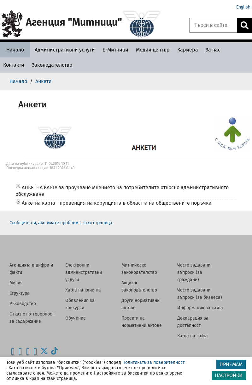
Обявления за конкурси (80, 304)
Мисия (16, 283)
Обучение (75, 318)
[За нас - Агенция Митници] (213, 50)
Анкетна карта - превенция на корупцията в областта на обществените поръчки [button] (117, 203)
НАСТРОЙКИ (229, 375)
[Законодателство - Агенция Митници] (52, 65)
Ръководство (22, 303)
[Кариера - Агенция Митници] (187, 50)
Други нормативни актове (140, 304)
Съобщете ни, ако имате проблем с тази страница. (61, 223)
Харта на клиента (83, 290)
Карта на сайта (192, 336)
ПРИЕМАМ (231, 364)
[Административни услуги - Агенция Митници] (65, 50)
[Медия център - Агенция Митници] (153, 50)
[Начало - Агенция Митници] (15, 50)
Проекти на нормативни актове (141, 322)
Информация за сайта (200, 307)
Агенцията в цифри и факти (31, 268)
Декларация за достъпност (192, 322)
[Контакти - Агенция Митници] (13, 65)
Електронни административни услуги (83, 272)
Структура (19, 293)
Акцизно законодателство (139, 286)
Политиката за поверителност (153, 362)
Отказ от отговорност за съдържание (31, 317)
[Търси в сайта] (213, 25)
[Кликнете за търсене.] (244, 25)
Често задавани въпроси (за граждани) (193, 272)
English (243, 7)
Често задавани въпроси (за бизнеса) (199, 293)
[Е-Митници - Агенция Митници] (115, 50)
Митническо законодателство (139, 268)
